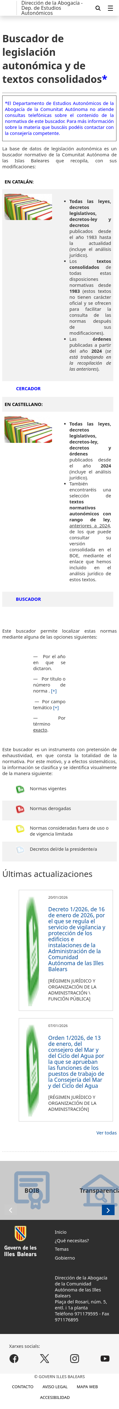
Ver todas (106, 1133)
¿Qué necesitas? (72, 1241)
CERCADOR (28, 388)
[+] (54, 691)
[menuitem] (110, 8)
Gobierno (65, 1258)
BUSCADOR (28, 599)
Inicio (61, 1232)
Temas (62, 1249)
